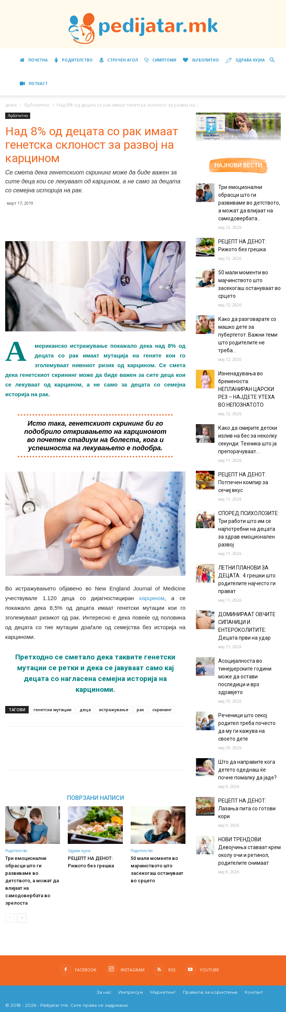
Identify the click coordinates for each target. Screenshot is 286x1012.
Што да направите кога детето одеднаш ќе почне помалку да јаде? (247, 770)
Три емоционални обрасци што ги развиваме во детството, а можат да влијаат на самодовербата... (249, 202)
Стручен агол (118, 60)
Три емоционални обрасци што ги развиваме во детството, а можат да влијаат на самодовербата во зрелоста (32, 880)
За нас (104, 992)
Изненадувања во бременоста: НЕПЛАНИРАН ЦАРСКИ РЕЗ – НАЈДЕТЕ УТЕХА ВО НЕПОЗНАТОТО (246, 389)
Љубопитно (201, 60)
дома (11, 105)
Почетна (34, 60)
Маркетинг (163, 992)
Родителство (73, 60)
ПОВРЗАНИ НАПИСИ (95, 797)
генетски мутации (53, 709)
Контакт (254, 992)
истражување (113, 709)
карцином (152, 598)
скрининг (162, 709)
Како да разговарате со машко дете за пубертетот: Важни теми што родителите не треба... (247, 334)
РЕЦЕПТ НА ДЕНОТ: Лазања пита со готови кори (247, 808)
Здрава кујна (245, 60)
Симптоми (160, 60)
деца (85, 709)
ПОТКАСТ (34, 83)
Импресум (130, 992)
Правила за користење (210, 992)
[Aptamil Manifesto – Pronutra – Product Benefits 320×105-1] (238, 139)
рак (140, 709)
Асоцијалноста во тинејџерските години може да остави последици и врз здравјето (244, 676)
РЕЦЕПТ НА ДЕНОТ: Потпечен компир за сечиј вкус (243, 482)
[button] (272, 60)
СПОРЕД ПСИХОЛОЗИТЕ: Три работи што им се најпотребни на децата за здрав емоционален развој (248, 529)
